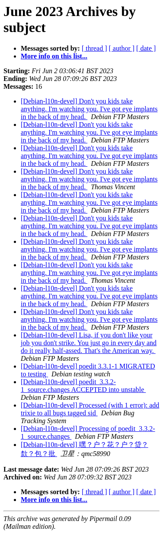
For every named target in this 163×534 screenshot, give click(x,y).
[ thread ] (94, 48)
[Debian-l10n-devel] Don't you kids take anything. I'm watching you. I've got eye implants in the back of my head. (89, 108)
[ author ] (122, 48)
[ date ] (146, 48)
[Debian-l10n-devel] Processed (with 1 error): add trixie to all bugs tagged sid (90, 409)
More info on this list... (54, 56)
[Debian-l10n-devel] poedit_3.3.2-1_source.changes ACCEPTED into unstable (83, 385)
